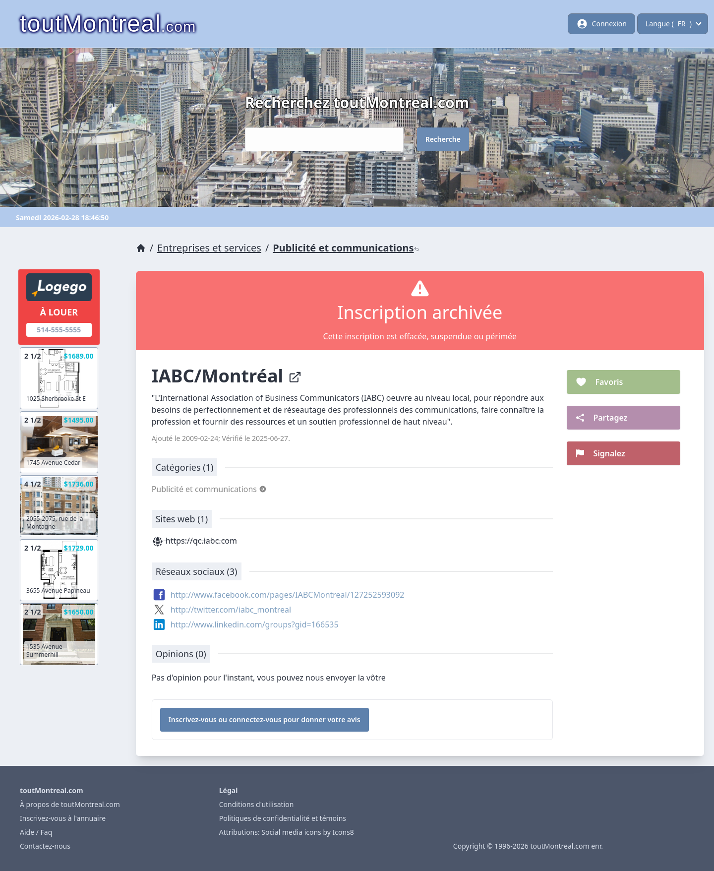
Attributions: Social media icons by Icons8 (286, 832)
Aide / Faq (36, 832)
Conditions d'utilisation (256, 804)
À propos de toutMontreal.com (70, 804)
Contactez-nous (45, 846)
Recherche (443, 139)
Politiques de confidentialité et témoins (282, 818)
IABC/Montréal (227, 376)
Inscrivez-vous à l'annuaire (63, 818)
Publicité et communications (345, 247)
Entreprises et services (209, 247)
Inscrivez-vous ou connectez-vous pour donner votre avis (264, 719)
